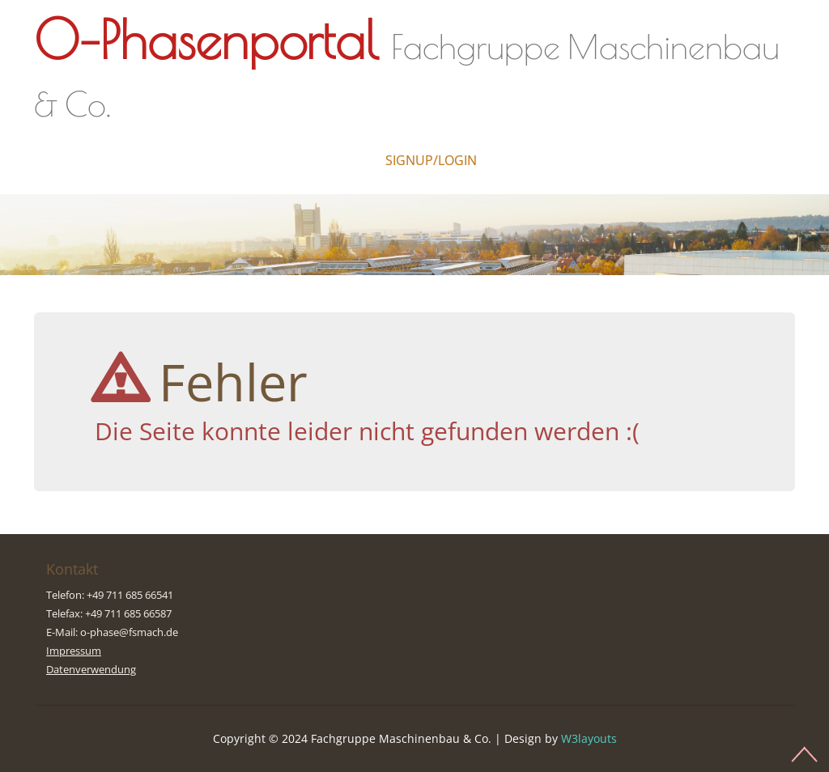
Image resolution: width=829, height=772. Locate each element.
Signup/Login (431, 160)
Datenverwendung (91, 669)
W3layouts (589, 738)
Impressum (73, 650)
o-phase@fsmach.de (129, 632)
